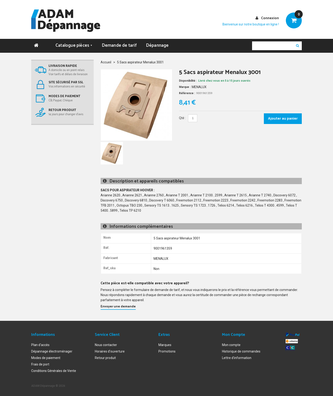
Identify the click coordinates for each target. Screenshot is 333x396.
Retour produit (105, 358)
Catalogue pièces (74, 45)
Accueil (106, 62)
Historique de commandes (241, 351)
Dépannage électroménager (51, 351)
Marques (164, 345)
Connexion (270, 18)
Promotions (167, 351)
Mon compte (231, 345)
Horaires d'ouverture (110, 351)
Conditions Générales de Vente (53, 371)
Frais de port (40, 364)
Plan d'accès (40, 345)
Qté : (182, 118)
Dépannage (157, 45)
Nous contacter (106, 345)
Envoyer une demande (118, 306)
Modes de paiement (45, 358)
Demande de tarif (119, 45)
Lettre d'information (236, 358)
